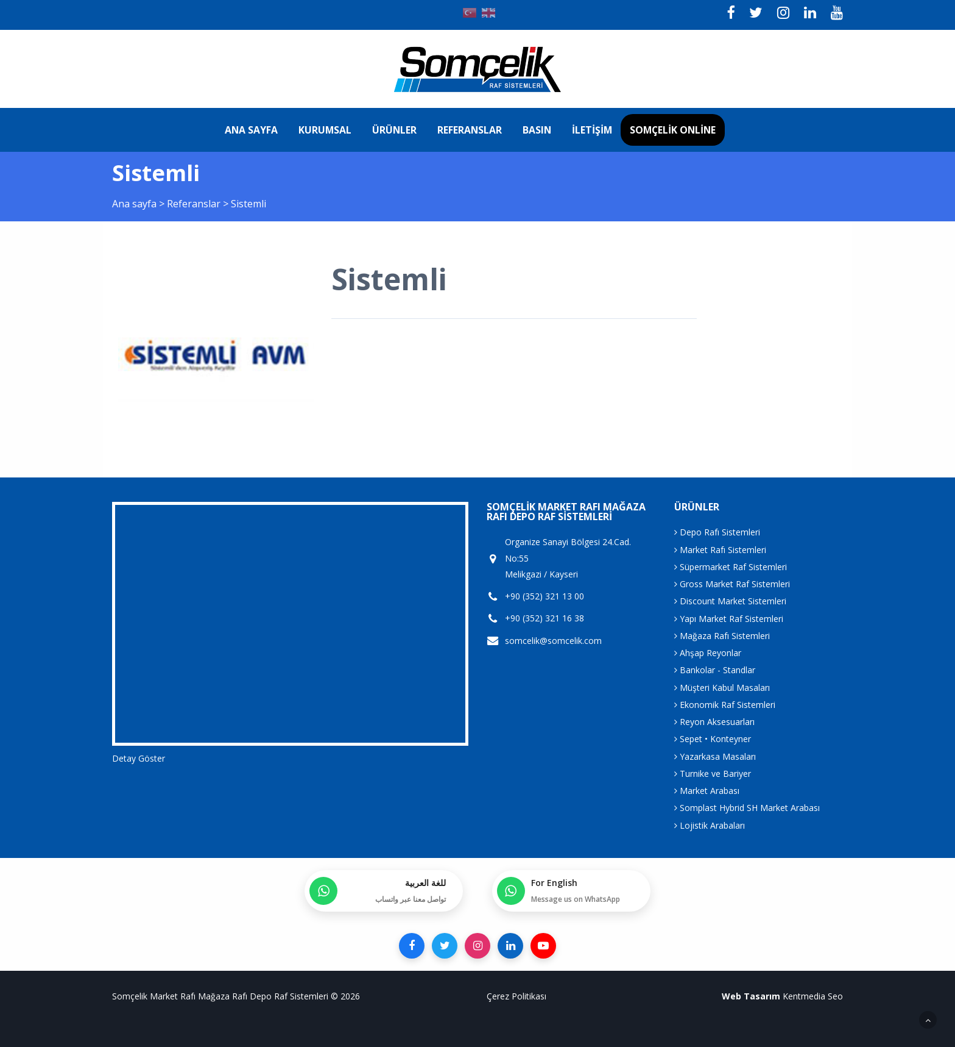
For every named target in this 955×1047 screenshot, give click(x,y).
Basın (537, 130)
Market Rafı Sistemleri (720, 550)
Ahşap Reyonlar (707, 653)
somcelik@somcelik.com (553, 641)
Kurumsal (324, 130)
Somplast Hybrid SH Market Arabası (747, 807)
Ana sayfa (251, 130)
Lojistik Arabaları (709, 825)
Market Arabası (706, 790)
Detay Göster (138, 758)
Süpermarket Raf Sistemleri (730, 567)
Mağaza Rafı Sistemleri (722, 635)
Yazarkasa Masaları (715, 756)
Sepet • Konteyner (712, 739)
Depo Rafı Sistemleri (717, 532)
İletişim (592, 130)
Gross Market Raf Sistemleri (732, 584)
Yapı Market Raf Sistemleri (728, 618)
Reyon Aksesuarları (714, 721)
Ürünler (394, 130)
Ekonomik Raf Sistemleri (724, 704)
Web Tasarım (751, 996)
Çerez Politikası (516, 996)
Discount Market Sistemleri (730, 601)
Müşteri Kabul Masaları (722, 687)
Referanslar (469, 130)
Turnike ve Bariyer (712, 773)
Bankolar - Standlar (714, 670)
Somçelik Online (673, 130)
